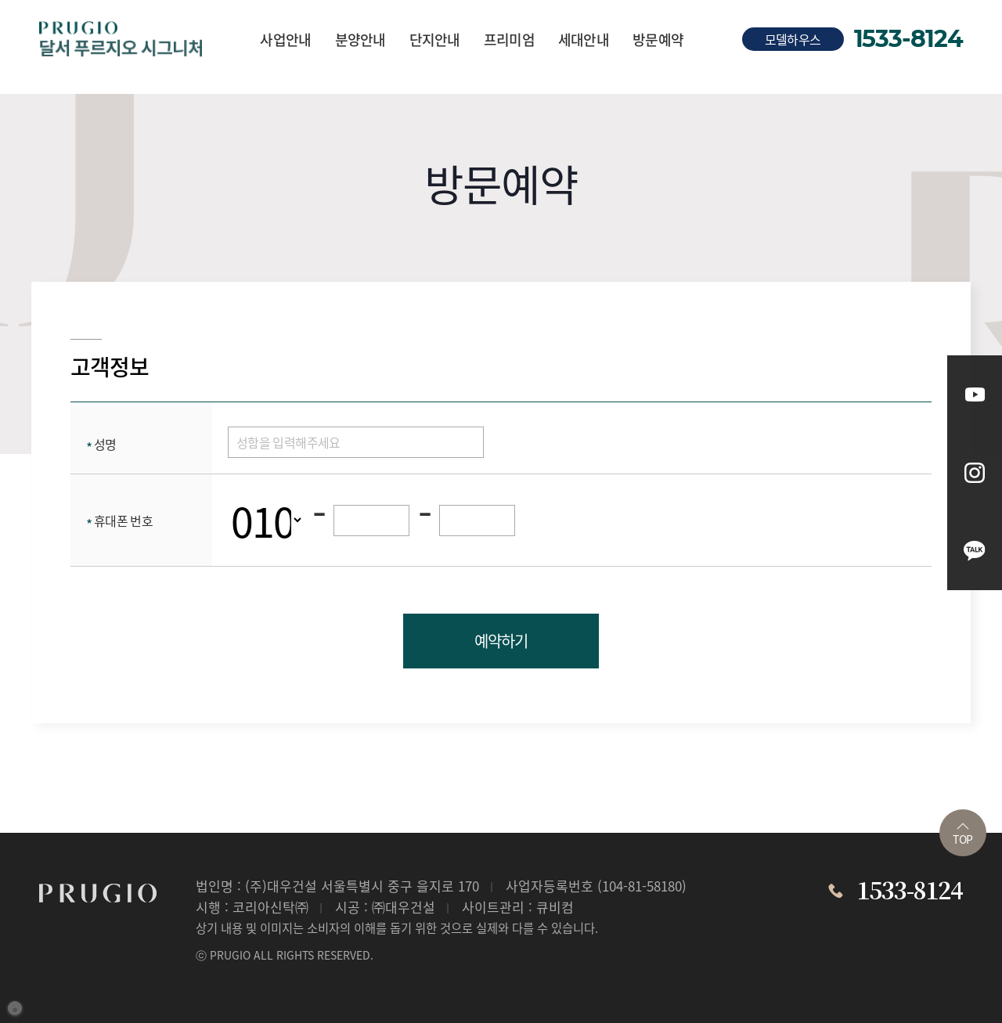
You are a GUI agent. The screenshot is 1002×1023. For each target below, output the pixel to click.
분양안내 (360, 39)
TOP (962, 835)
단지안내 (434, 39)
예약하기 (500, 640)
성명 (101, 443)
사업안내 (285, 39)
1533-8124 (908, 39)
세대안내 (583, 39)
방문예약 (658, 39)
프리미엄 (509, 39)
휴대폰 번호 (119, 520)
